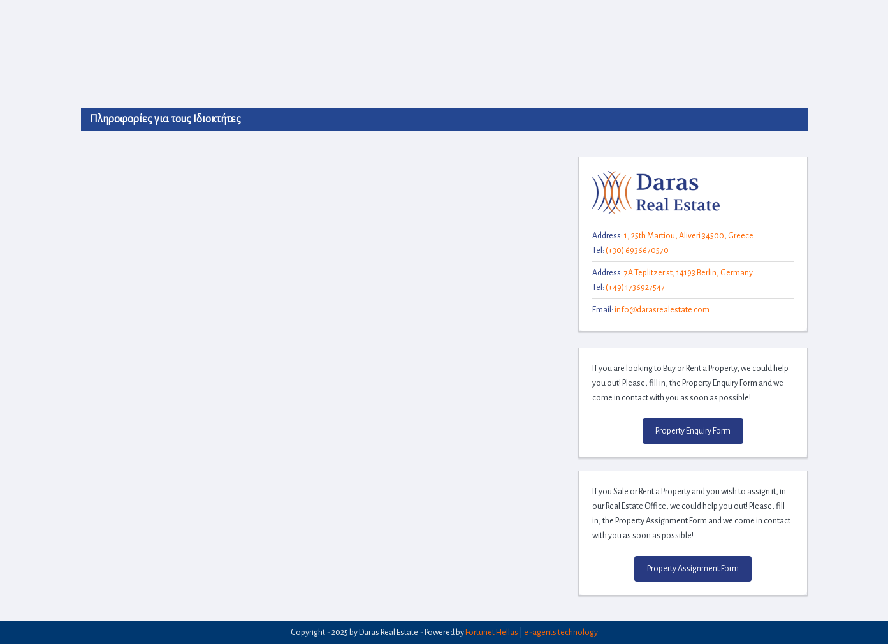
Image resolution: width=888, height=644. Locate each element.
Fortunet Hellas (491, 632)
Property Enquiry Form (693, 431)
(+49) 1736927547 (635, 287)
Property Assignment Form (693, 568)
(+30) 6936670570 (637, 250)
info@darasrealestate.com (662, 309)
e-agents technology (561, 632)
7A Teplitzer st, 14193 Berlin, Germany (688, 272)
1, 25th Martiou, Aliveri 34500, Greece (688, 235)
